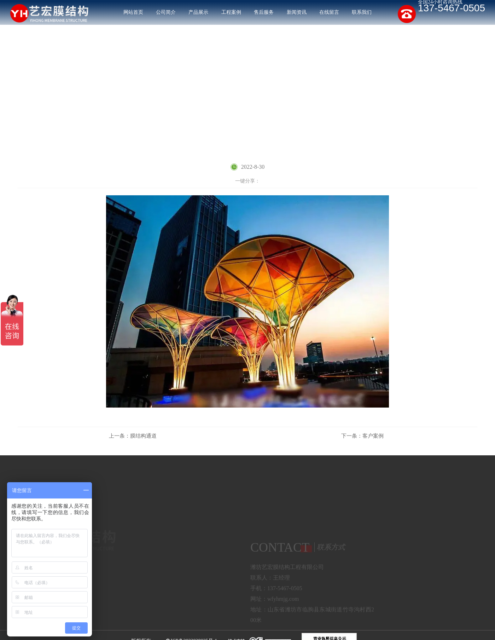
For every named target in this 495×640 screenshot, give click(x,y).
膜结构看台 (145, 590)
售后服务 (264, 12)
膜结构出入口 (206, 578)
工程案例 (231, 12)
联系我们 (362, 12)
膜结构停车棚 (148, 566)
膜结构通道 (133, 436)
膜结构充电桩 (206, 566)
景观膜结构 (204, 590)
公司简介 (166, 12)
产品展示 (198, 12)
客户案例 (467, 112)
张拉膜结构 (145, 602)
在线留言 (329, 12)
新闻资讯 (297, 12)
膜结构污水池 (148, 578)
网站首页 (133, 12)
